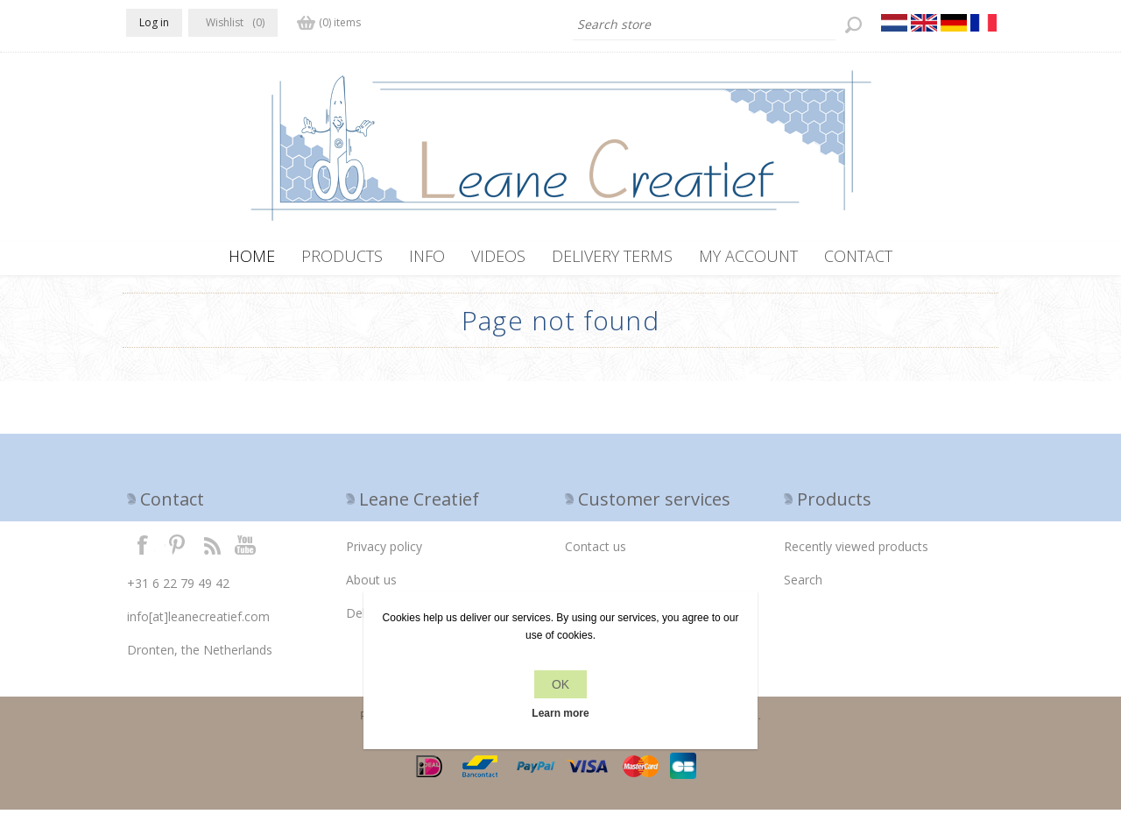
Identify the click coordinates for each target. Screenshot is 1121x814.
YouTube (246, 548)
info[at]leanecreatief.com (198, 620)
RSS (212, 548)
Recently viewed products (856, 550)
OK (560, 684)
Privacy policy (384, 550)
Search (803, 584)
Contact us (595, 550)
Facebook (142, 548)
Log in (154, 22)
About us (371, 584)
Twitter (177, 548)
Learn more (560, 713)
